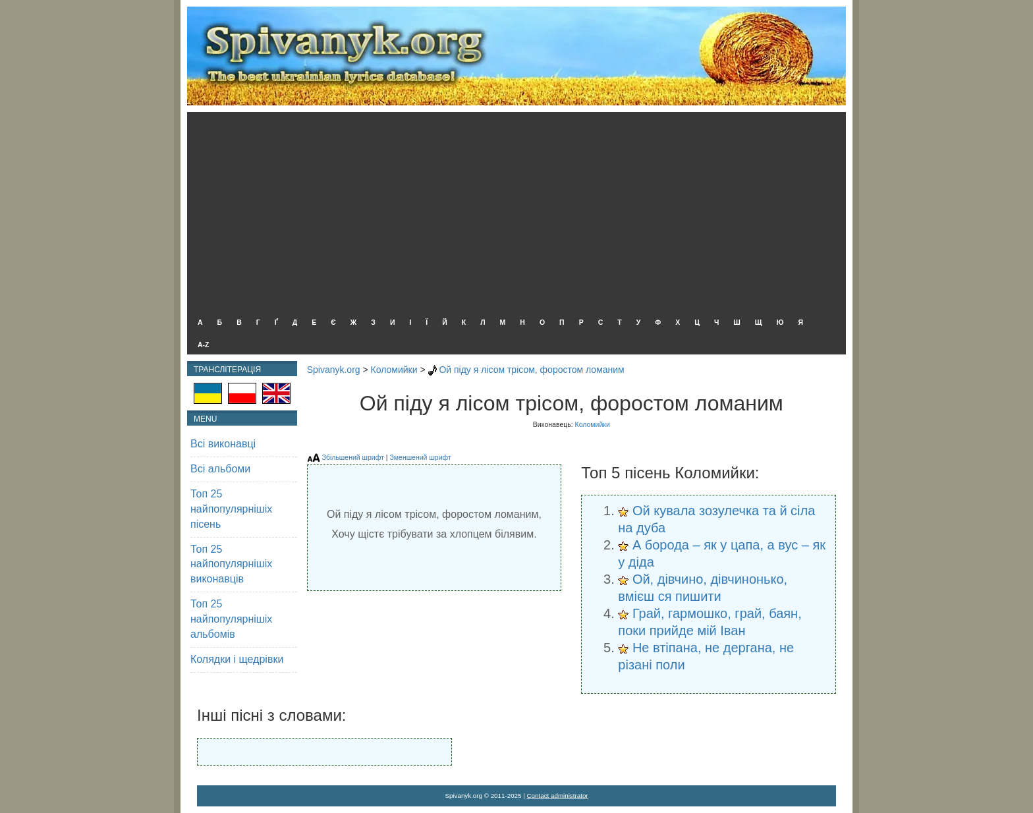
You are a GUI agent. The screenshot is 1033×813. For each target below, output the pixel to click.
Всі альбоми (220, 468)
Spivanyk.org (333, 369)
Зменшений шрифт (420, 457)
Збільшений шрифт (353, 457)
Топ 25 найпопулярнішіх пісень (231, 509)
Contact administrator (557, 795)
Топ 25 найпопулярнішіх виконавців (231, 564)
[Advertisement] (513, 211)
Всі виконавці (223, 443)
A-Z (203, 345)
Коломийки (394, 369)
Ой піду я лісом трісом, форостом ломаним (531, 369)
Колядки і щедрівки (236, 659)
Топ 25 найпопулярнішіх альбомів (231, 619)
